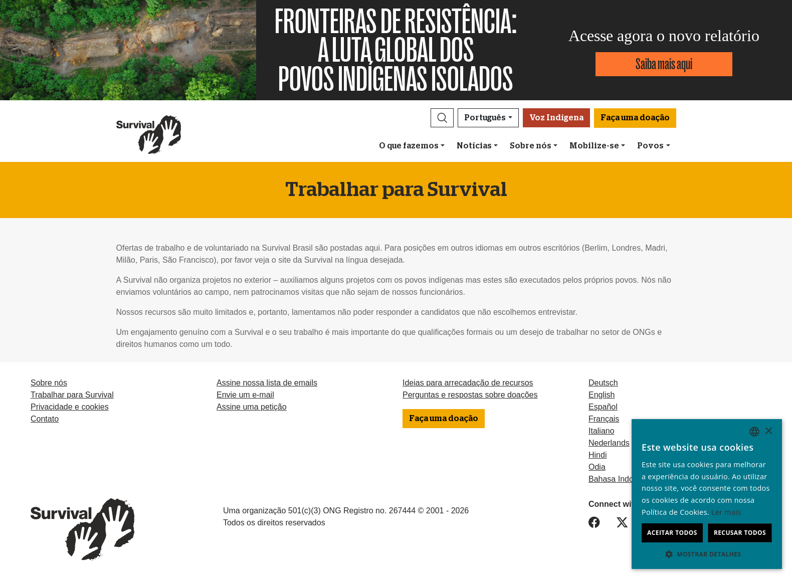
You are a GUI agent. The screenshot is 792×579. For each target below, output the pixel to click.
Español (603, 407)
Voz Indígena (556, 118)
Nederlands (609, 443)
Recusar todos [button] (740, 532)
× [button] (768, 431)
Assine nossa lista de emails (267, 382)
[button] (442, 117)
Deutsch (603, 382)
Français (603, 419)
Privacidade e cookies (70, 407)
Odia (597, 467)
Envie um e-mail (245, 395)
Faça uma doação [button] (635, 118)
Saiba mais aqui (664, 64)
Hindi (597, 455)
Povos (650, 146)
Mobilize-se (594, 146)
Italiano (601, 431)
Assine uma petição (252, 407)
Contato (45, 419)
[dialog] (707, 494)
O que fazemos (409, 146)
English (601, 395)
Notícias (474, 146)
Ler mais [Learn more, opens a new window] (726, 512)
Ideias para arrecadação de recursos (468, 382)
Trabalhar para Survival (72, 395)
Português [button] (485, 118)
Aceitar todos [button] (672, 532)
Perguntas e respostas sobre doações (470, 395)
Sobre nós (530, 146)
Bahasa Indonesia (620, 479)
